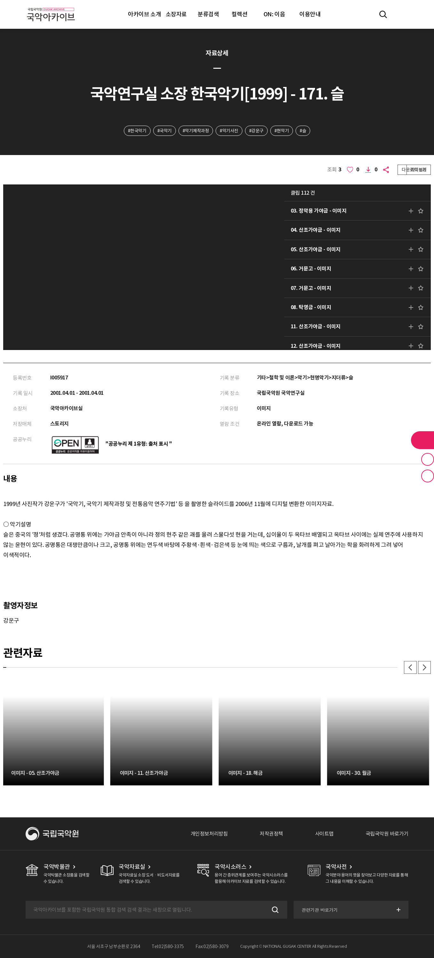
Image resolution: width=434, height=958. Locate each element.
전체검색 (383, 14)
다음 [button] (424, 667)
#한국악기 (137, 131)
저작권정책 (271, 833)
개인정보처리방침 (209, 833)
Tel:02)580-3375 (168, 946)
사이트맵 (324, 833)
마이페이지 (401, 14)
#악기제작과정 (196, 131)
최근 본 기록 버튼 (427, 476)
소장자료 (176, 14)
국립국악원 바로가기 (387, 833)
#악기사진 (229, 131)
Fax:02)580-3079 (212, 946)
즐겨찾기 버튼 (427, 459)
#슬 (303, 131)
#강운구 (256, 131)
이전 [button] (410, 667)
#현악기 (281, 131)
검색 (274, 910)
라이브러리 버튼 (422, 440)
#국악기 (164, 131)
